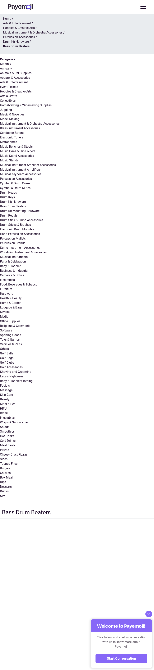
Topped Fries (8, 463)
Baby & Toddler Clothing (16, 381)
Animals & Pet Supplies (15, 73)
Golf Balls (6, 353)
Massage (6, 390)
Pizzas (4, 450)
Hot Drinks (7, 436)
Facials (5, 385)
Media (4, 316)
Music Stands (9, 160)
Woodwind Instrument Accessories (23, 252)
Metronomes (8, 142)
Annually (6, 68)
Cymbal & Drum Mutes (15, 188)
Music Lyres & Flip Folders (17, 151)
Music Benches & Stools (16, 146)
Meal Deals (7, 445)
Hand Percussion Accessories (20, 234)
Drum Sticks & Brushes (15, 225)
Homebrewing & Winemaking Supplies (26, 105)
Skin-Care (6, 395)
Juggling (6, 110)
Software (6, 330)
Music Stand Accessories (17, 156)
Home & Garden (10, 303)
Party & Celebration (13, 261)
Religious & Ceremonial (15, 326)
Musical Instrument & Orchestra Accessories (29, 123)
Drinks (4, 491)
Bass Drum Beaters (13, 206)
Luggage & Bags (11, 307)
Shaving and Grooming (15, 372)
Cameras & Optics (12, 275)
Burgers (5, 468)
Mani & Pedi (8, 404)
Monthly (5, 64)
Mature (5, 312)
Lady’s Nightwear (11, 376)
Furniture (6, 289)
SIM (2, 496)
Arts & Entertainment (14, 82)
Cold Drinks (8, 441)
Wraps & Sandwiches (14, 422)
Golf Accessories (11, 367)
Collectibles (8, 100)
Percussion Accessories (16, 179)
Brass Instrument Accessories (20, 128)
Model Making (9, 119)
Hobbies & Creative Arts (16, 91)
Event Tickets (9, 87)
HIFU (3, 408)
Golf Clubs (7, 362)
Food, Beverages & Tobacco (18, 284)
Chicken (5, 473)
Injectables (7, 418)
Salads (4, 427)
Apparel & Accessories (15, 77)
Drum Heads (8, 192)
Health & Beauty (11, 298)
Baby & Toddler (10, 266)
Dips (3, 482)
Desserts (6, 486)
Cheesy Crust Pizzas (13, 454)
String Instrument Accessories (20, 248)
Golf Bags (6, 358)
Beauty (4, 399)
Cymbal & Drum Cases (15, 183)
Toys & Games (10, 339)
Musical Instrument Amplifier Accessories (28, 165)
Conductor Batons (12, 133)
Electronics (7, 280)
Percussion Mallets (13, 238)
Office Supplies (10, 321)
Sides (3, 459)
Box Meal (6, 477)
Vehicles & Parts (11, 344)
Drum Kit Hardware (13, 202)
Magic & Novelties (12, 114)
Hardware (6, 293)
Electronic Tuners (11, 137)
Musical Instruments (14, 257)
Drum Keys (7, 197)
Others (4, 349)
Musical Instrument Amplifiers (20, 169)
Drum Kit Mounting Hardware (20, 211)
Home (7, 18)
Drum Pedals (8, 215)
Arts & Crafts (8, 96)
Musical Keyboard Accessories (20, 174)
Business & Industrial (14, 270)
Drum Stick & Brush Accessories (21, 220)
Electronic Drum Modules (17, 229)
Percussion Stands (12, 243)
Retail (4, 413)
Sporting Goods (10, 335)
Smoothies (7, 431)
